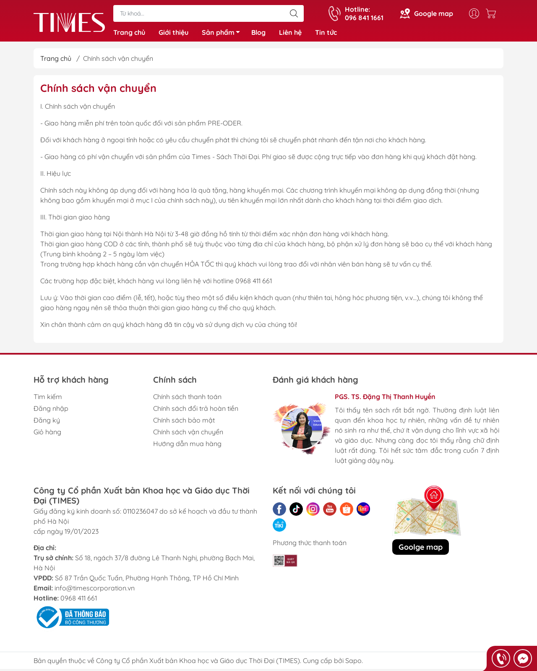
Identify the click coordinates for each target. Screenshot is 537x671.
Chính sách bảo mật (184, 422)
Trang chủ (129, 33)
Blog (258, 33)
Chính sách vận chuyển (188, 434)
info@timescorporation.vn (95, 590)
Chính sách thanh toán (187, 398)
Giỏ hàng (47, 434)
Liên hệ (290, 33)
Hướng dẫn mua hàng (187, 445)
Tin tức (326, 33)
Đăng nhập (51, 410)
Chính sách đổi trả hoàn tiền (195, 410)
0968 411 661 (78, 600)
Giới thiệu (173, 33)
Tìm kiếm (48, 398)
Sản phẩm (223, 34)
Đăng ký (47, 422)
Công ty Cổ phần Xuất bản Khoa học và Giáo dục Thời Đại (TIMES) (198, 662)
